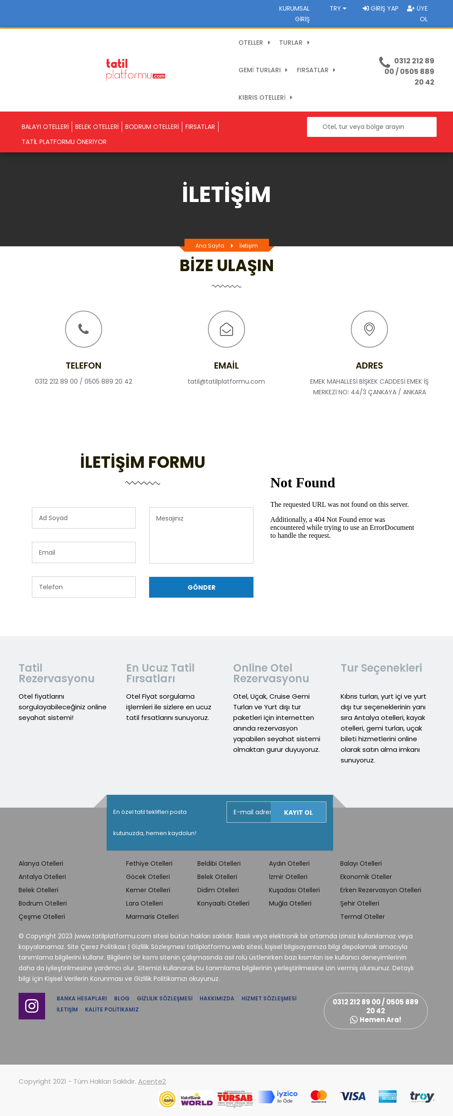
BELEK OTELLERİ (97, 126)
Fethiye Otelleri (149, 863)
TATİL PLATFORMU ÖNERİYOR (64, 141)
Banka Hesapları (82, 998)
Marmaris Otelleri (152, 916)
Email (226, 365)
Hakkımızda (217, 998)
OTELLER (255, 42)
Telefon (83, 365)
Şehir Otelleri (359, 903)
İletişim (248, 245)
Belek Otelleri (38, 890)
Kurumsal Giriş (294, 13)
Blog (122, 998)
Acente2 (152, 1081)
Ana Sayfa (210, 245)
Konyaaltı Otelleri (223, 903)
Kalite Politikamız (112, 1009)
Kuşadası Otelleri (294, 890)
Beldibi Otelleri (219, 863)
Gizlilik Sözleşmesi (164, 998)
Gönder (201, 587)
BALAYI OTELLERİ (45, 126)
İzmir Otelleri (288, 876)
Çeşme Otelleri (42, 916)
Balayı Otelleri (361, 863)
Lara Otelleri (144, 903)
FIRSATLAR (317, 70)
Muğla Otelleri (290, 903)
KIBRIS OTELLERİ (267, 97)
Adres (369, 365)
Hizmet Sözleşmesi (269, 998)
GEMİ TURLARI (264, 70)
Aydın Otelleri (289, 863)
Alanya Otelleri (41, 863)
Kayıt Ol (298, 812)
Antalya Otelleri (42, 876)
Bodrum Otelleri (43, 903)
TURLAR (295, 42)
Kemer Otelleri (148, 890)
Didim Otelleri (218, 890)
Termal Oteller (362, 916)
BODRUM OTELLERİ (152, 126)
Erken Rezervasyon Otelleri (380, 890)
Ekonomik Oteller (366, 876)
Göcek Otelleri (148, 876)
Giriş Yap (381, 8)
